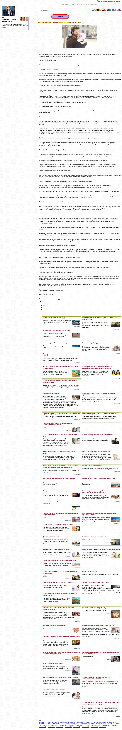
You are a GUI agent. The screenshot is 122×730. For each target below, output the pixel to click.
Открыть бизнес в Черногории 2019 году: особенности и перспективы (96, 678)
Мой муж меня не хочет (51, 393)
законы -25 (80, 725)
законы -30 (42, 727)
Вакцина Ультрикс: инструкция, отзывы (56, 330)
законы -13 (59, 723)
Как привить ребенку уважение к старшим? (97, 343)
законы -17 (94, 723)
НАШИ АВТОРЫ (91, 4)
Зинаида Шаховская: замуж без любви (95, 582)
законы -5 (73, 722)
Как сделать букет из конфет (92, 466)
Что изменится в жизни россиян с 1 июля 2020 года (60, 677)
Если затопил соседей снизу (53, 663)
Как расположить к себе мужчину (54, 690)
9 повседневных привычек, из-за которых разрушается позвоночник (57, 424)
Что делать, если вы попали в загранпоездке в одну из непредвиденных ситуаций (100, 703)
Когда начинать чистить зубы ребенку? (96, 451)
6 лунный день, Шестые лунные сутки (56, 343)
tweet (44, 305)
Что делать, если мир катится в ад (55, 491)
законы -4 (65, 722)
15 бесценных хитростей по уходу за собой (58, 524)
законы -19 (111, 723)
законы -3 (58, 722)
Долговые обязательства (51, 537)
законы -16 (85, 723)
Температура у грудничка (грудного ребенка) (58, 582)
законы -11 (42, 723)
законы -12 (51, 723)
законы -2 (50, 722)
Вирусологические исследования (54, 625)
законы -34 (76, 727)
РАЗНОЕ (72, 4)
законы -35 (85, 727)
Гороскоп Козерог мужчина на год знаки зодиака (99, 414)
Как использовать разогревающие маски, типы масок (101, 549)
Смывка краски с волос (90, 571)
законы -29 (114, 725)
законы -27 (97, 725)
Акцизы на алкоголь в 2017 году (54, 317)
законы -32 (59, 727)
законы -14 (68, 723)
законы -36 (94, 727)
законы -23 (63, 725)
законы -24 (71, 725)
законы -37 (102, 727)
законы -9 (104, 722)
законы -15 (76, 723)
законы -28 (106, 725)
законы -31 (51, 727)
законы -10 (112, 722)
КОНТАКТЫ (81, 4)
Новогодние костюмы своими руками (56, 549)
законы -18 (102, 723)
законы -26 (89, 725)
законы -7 (89, 722)
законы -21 (46, 725)
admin (41, 302)
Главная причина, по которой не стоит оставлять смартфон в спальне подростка (99, 491)
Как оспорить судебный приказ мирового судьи (59, 560)
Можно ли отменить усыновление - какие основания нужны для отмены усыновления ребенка (61, 466)
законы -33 (68, 727)
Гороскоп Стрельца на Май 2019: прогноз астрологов (61, 414)
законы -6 (81, 722)
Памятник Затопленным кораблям (94, 537)
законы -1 (42, 722)
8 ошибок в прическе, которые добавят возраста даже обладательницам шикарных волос (99, 367)
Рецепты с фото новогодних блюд (94, 608)
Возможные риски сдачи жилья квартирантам (98, 625)
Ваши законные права (109, 1)
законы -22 (54, 725)
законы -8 (97, 722)
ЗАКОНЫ (65, 4)
